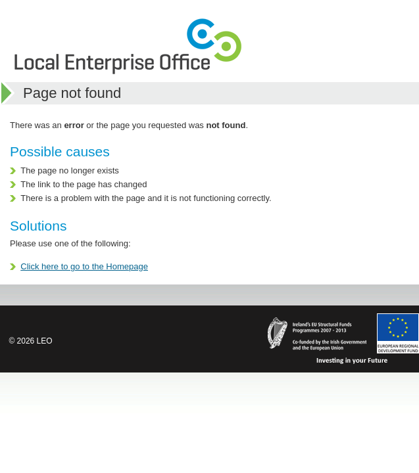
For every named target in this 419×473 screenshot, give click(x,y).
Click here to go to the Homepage (84, 266)
